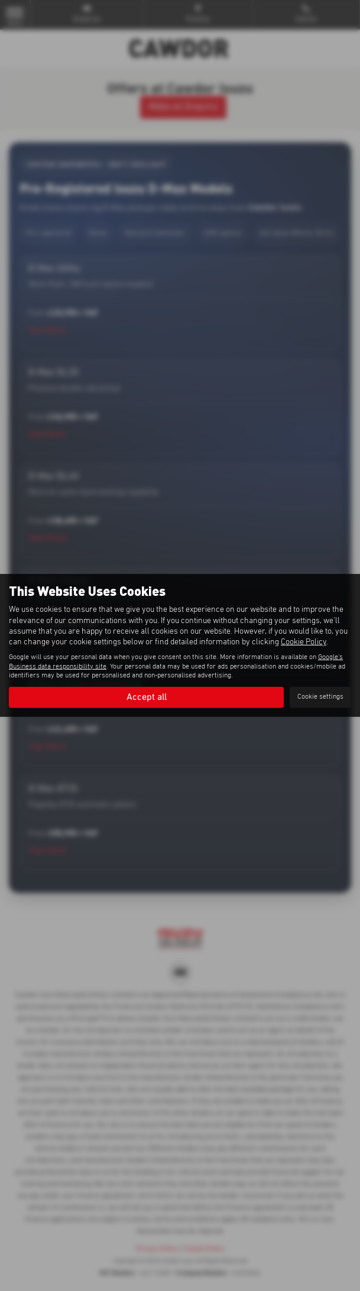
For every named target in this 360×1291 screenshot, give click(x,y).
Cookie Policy (303, 642)
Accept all (147, 697)
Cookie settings (320, 696)
